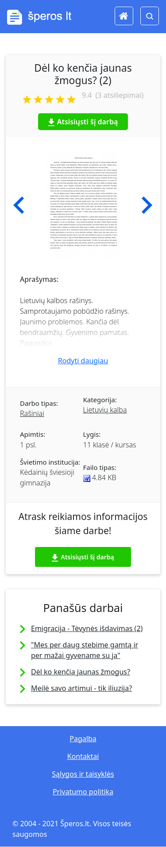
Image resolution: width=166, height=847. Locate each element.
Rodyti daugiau (83, 361)
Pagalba (82, 738)
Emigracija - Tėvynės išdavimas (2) (87, 628)
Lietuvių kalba (105, 410)
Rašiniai (32, 413)
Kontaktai (83, 756)
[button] (18, 205)
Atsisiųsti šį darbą (83, 122)
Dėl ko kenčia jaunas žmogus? (80, 672)
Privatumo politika (83, 792)
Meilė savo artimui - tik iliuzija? (81, 688)
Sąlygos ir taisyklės (83, 774)
